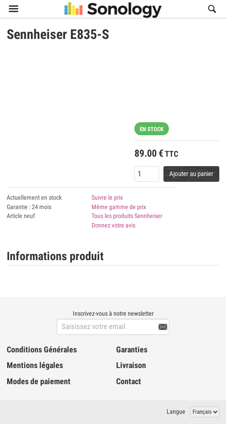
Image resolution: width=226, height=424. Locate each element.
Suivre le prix (107, 197)
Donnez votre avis (113, 225)
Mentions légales (35, 365)
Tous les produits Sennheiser (127, 215)
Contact (128, 381)
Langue (176, 411)
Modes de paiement (39, 381)
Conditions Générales (42, 349)
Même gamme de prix (119, 206)
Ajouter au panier (191, 174)
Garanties (131, 349)
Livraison (131, 365)
